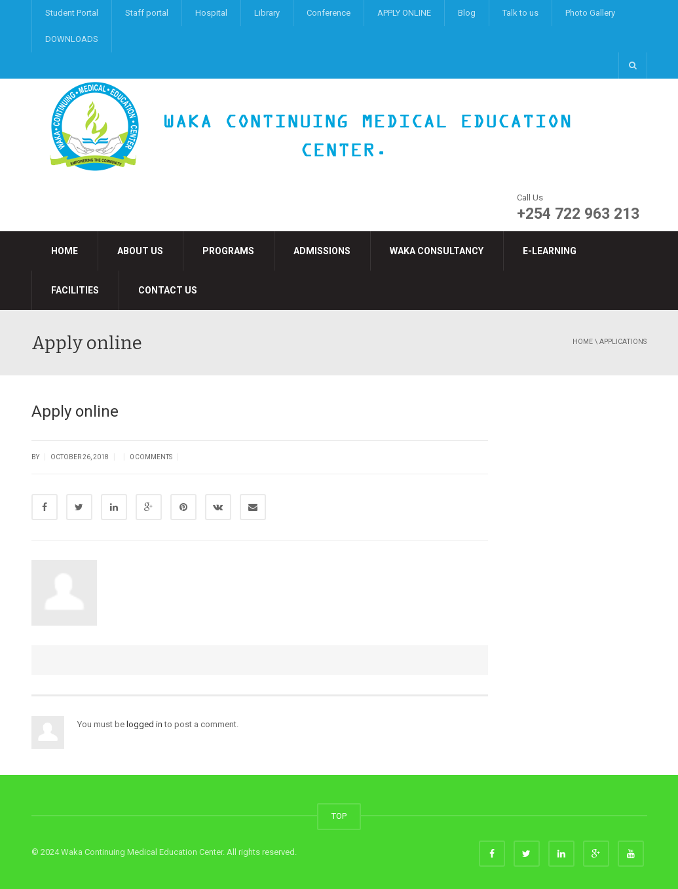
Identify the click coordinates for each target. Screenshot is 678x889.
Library (267, 13)
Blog (467, 13)
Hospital (211, 13)
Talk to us (520, 13)
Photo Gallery (590, 13)
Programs (228, 251)
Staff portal (146, 13)
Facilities (75, 290)
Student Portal (71, 13)
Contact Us (167, 290)
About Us (140, 251)
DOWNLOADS (71, 39)
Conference (328, 13)
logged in (144, 724)
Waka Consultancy (436, 251)
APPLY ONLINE (404, 13)
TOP (339, 816)
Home (64, 251)
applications (623, 341)
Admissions (321, 251)
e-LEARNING (549, 251)
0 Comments (151, 457)
